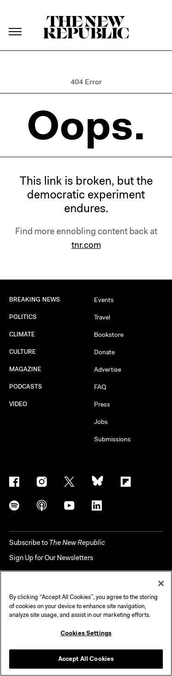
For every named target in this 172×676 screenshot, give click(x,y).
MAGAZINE (25, 369)
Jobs (101, 422)
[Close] (161, 583)
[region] (86, 623)
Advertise (107, 369)
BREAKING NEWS (34, 299)
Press (102, 404)
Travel (102, 317)
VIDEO (18, 404)
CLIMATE (22, 334)
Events (104, 300)
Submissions (112, 439)
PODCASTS (26, 386)
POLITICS (23, 317)
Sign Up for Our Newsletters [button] (51, 557)
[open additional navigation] (15, 20)
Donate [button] (104, 352)
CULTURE (22, 352)
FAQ (100, 387)
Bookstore (108, 334)
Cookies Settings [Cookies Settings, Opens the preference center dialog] (86, 633)
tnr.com (86, 245)
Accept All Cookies (86, 659)
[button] (57, 542)
